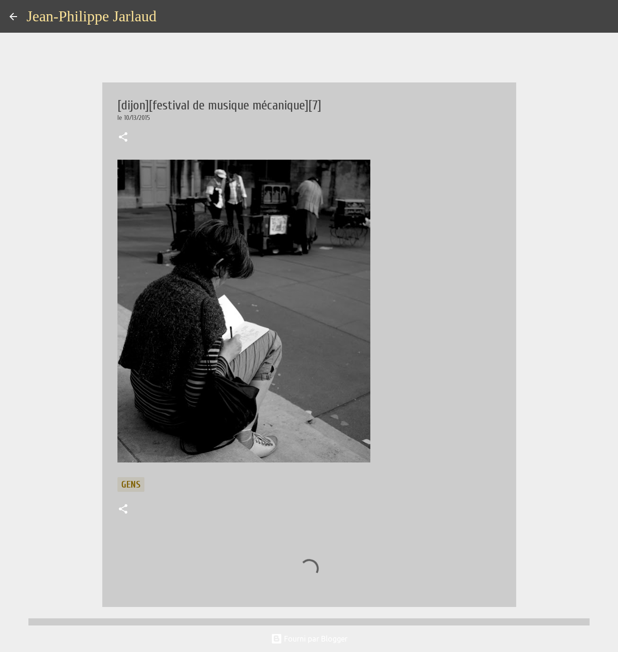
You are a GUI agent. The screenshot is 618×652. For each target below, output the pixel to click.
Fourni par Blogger (309, 638)
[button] (123, 138)
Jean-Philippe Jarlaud (92, 16)
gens (131, 484)
